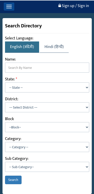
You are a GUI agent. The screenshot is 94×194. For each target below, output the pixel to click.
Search (13, 180)
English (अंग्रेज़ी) (22, 46)
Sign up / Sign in (73, 6)
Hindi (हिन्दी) (54, 46)
